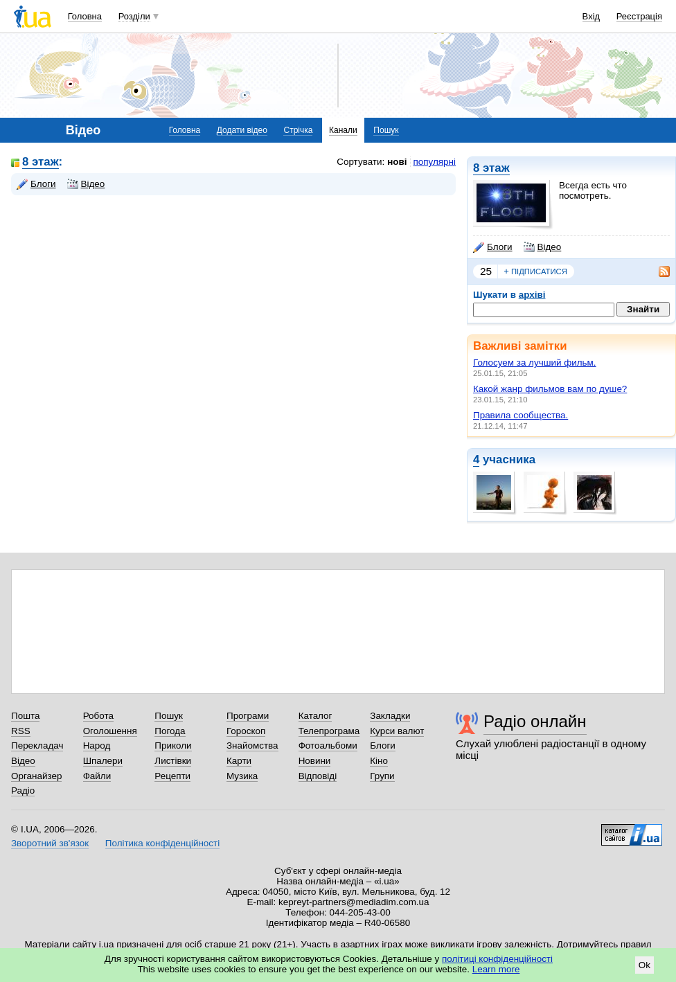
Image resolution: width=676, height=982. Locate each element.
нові (397, 162)
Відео (543, 247)
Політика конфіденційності (162, 843)
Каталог (315, 716)
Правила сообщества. (520, 415)
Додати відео (242, 130)
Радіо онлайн (535, 721)
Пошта (25, 716)
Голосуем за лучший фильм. (534, 362)
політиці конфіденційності (497, 959)
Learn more (496, 969)
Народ (97, 745)
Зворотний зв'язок (50, 843)
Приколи (172, 745)
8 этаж (491, 168)
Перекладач (37, 745)
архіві (532, 294)
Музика (242, 776)
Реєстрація (639, 16)
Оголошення (110, 731)
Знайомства (252, 745)
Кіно (379, 761)
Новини (315, 761)
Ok (644, 965)
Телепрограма (329, 731)
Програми (247, 716)
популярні (434, 162)
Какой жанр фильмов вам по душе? (550, 389)
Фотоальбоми (328, 745)
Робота (98, 716)
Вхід (591, 16)
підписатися (535, 271)
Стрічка (297, 130)
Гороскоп (245, 731)
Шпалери (103, 761)
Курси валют (397, 731)
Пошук (385, 130)
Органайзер (36, 776)
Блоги (493, 247)
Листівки (172, 761)
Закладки (390, 716)
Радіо (23, 790)
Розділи (134, 16)
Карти (238, 761)
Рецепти (172, 776)
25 (486, 271)
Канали (343, 130)
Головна (85, 16)
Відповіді (318, 776)
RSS (20, 731)
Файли (97, 776)
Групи (382, 776)
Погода (169, 731)
